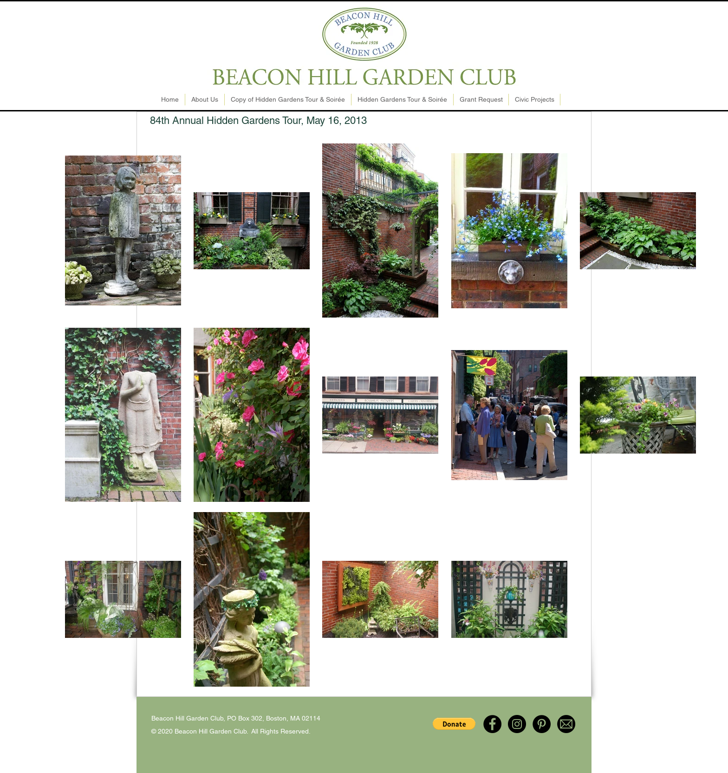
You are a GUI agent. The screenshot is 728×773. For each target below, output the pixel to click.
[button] (454, 724)
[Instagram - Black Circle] (517, 724)
